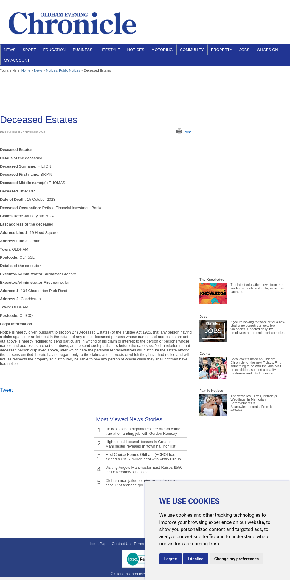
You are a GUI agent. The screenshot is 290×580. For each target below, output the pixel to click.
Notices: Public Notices (63, 70)
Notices (136, 49)
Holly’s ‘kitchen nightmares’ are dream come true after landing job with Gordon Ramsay (143, 431)
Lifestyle (110, 49)
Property (221, 49)
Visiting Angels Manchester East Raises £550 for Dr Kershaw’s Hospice (144, 469)
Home (25, 70)
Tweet (6, 390)
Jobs (244, 49)
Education (54, 49)
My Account (17, 60)
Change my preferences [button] (236, 558)
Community (192, 49)
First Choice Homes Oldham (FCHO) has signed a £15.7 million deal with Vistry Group (143, 456)
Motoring (162, 49)
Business (82, 49)
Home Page (99, 544)
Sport (29, 49)
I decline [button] (196, 558)
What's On (267, 49)
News (9, 49)
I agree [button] (170, 558)
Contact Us (121, 544)
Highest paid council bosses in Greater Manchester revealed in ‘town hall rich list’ (141, 443)
